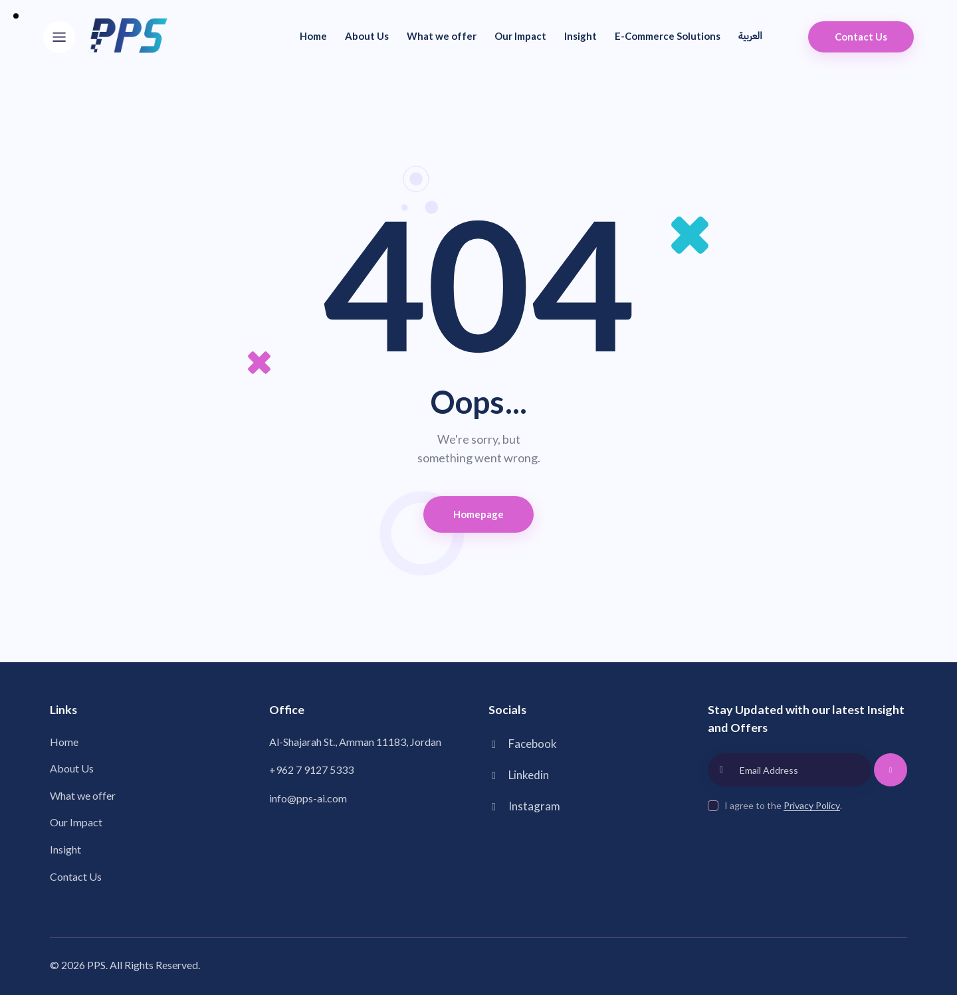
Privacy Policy (812, 806)
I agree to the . (783, 805)
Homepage (478, 514)
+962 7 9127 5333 (311, 769)
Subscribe (890, 775)
